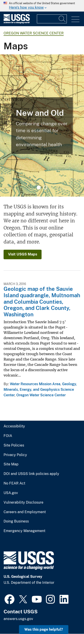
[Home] (17, 22)
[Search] (62, 18)
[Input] (52, 18)
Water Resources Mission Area (35, 384)
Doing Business (16, 521)
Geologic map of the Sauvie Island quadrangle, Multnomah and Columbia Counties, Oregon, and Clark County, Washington (42, 301)
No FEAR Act (14, 483)
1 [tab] (39, 187)
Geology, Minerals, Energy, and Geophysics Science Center (40, 389)
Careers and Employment (25, 512)
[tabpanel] (42, 125)
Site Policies (14, 445)
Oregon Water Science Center (34, 33)
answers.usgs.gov (18, 619)
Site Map (11, 464)
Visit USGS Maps (22, 254)
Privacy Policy (15, 455)
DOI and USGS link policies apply (31, 474)
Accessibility (14, 426)
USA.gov (11, 493)
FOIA (8, 436)
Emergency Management (24, 531)
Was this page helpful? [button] (43, 629)
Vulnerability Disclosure (23, 502)
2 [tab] (45, 187)
